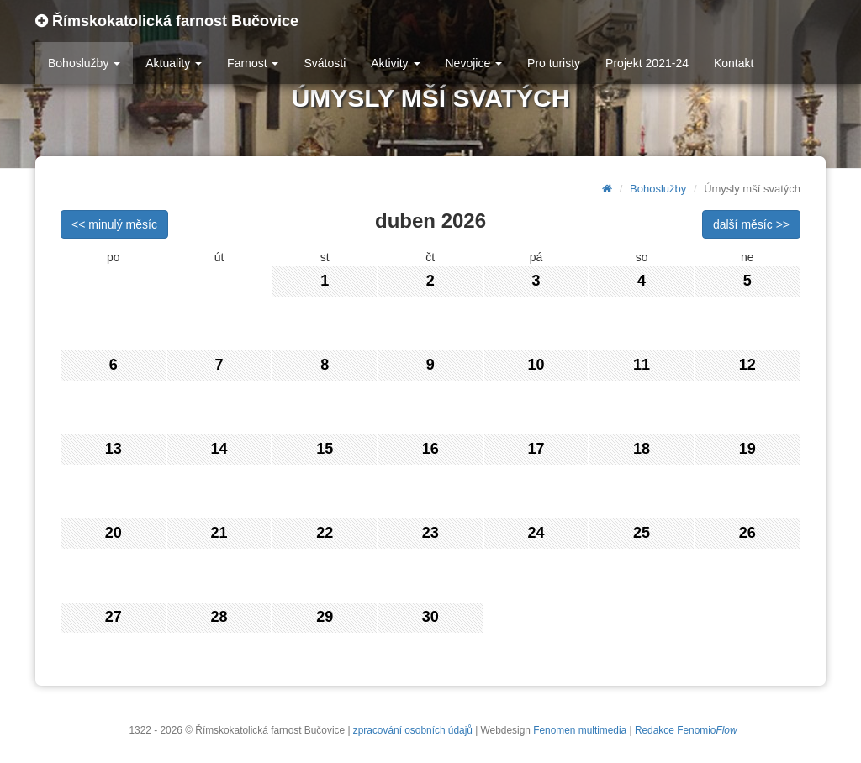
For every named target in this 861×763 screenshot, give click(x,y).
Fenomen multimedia (579, 730)
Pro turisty (553, 63)
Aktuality (173, 63)
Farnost (252, 63)
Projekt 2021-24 (647, 63)
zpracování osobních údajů (413, 730)
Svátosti (325, 63)
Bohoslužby (84, 63)
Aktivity (395, 63)
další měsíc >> (751, 224)
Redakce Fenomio (686, 730)
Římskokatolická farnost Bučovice (166, 21)
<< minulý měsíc (114, 224)
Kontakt (733, 63)
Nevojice (474, 63)
